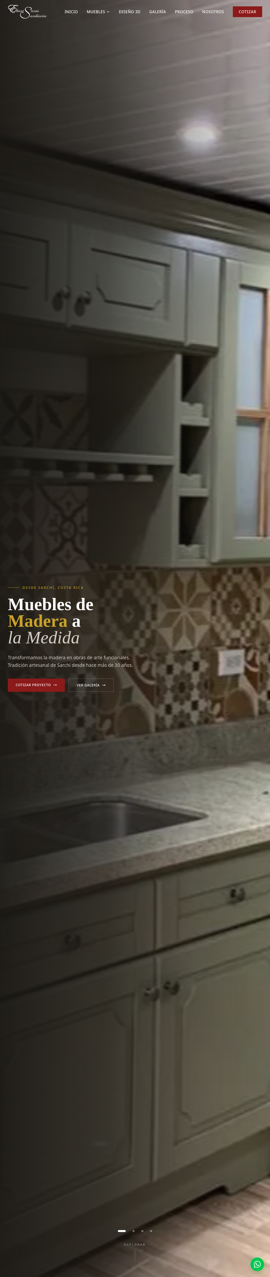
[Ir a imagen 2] (133, 1231)
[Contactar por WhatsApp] (257, 1264)
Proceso (184, 11)
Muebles (98, 11)
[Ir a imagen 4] (151, 1231)
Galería (157, 11)
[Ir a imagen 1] (122, 1231)
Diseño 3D (130, 11)
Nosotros (213, 11)
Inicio (71, 11)
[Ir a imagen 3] (142, 1231)
